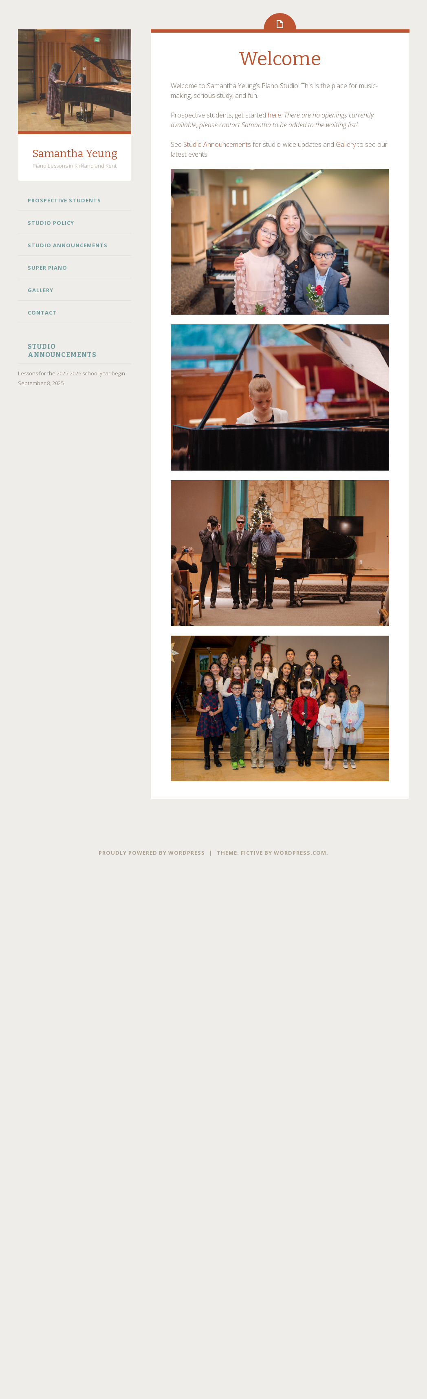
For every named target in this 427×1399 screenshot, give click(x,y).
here (274, 115)
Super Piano (47, 267)
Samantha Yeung (74, 153)
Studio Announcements (68, 245)
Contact (42, 312)
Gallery (40, 290)
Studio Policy (51, 222)
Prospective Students (64, 200)
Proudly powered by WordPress (152, 852)
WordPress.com (300, 852)
